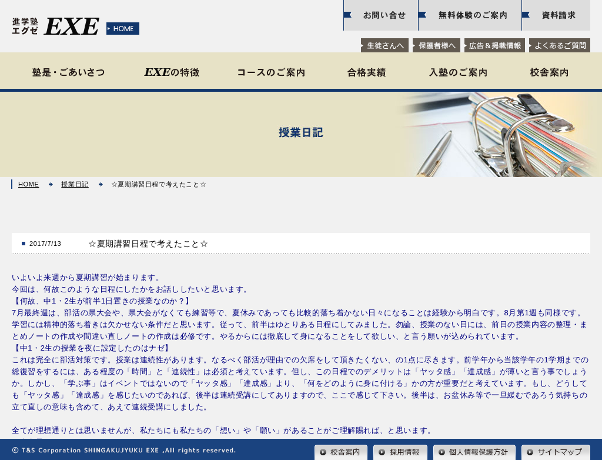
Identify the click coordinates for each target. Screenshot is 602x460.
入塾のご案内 (457, 72)
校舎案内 (549, 72)
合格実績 (366, 72)
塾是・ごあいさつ (69, 72)
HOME (28, 184)
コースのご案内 (271, 72)
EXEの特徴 (171, 72)
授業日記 (74, 184)
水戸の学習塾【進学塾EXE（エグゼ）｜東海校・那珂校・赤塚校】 (79, 28)
